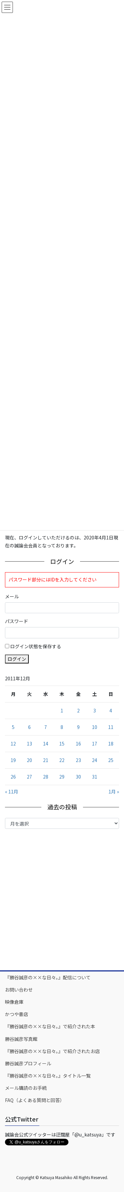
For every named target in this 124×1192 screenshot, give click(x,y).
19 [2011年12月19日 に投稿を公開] (13, 760)
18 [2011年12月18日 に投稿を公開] (110, 743)
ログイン (17, 659)
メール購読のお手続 (26, 1088)
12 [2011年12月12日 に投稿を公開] (13, 743)
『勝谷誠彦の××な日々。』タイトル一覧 (48, 1075)
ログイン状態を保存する (35, 646)
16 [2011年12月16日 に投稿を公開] (78, 743)
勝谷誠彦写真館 (21, 1039)
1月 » (113, 791)
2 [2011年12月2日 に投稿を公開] (78, 710)
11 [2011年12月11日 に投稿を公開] (110, 727)
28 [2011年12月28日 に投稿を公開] (45, 776)
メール (12, 596)
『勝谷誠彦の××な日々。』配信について (48, 977)
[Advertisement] (62, 899)
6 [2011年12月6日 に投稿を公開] (29, 727)
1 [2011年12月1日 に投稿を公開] (62, 710)
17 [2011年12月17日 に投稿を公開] (94, 743)
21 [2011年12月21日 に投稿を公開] (45, 760)
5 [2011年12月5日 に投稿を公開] (13, 727)
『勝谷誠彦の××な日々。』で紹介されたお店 (52, 1051)
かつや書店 (16, 1014)
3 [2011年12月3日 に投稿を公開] (94, 710)
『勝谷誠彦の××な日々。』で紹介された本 (50, 1026)
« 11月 (11, 791)
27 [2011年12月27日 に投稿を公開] (29, 776)
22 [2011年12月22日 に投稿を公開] (61, 760)
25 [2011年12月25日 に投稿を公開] (110, 760)
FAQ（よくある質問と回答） (34, 1100)
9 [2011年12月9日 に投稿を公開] (78, 727)
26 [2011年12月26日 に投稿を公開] (13, 776)
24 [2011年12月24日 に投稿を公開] (94, 760)
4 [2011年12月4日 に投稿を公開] (110, 710)
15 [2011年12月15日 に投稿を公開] (61, 743)
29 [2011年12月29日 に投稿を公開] (61, 776)
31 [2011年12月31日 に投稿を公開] (94, 776)
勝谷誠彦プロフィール (28, 1063)
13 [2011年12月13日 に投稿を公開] (29, 743)
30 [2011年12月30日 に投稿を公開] (78, 776)
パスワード (16, 621)
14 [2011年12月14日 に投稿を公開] (45, 743)
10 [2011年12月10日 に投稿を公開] (94, 727)
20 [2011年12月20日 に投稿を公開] (29, 760)
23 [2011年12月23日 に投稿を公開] (78, 760)
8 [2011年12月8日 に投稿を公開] (62, 727)
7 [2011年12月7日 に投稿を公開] (45, 727)
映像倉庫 (14, 1002)
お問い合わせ (19, 989)
